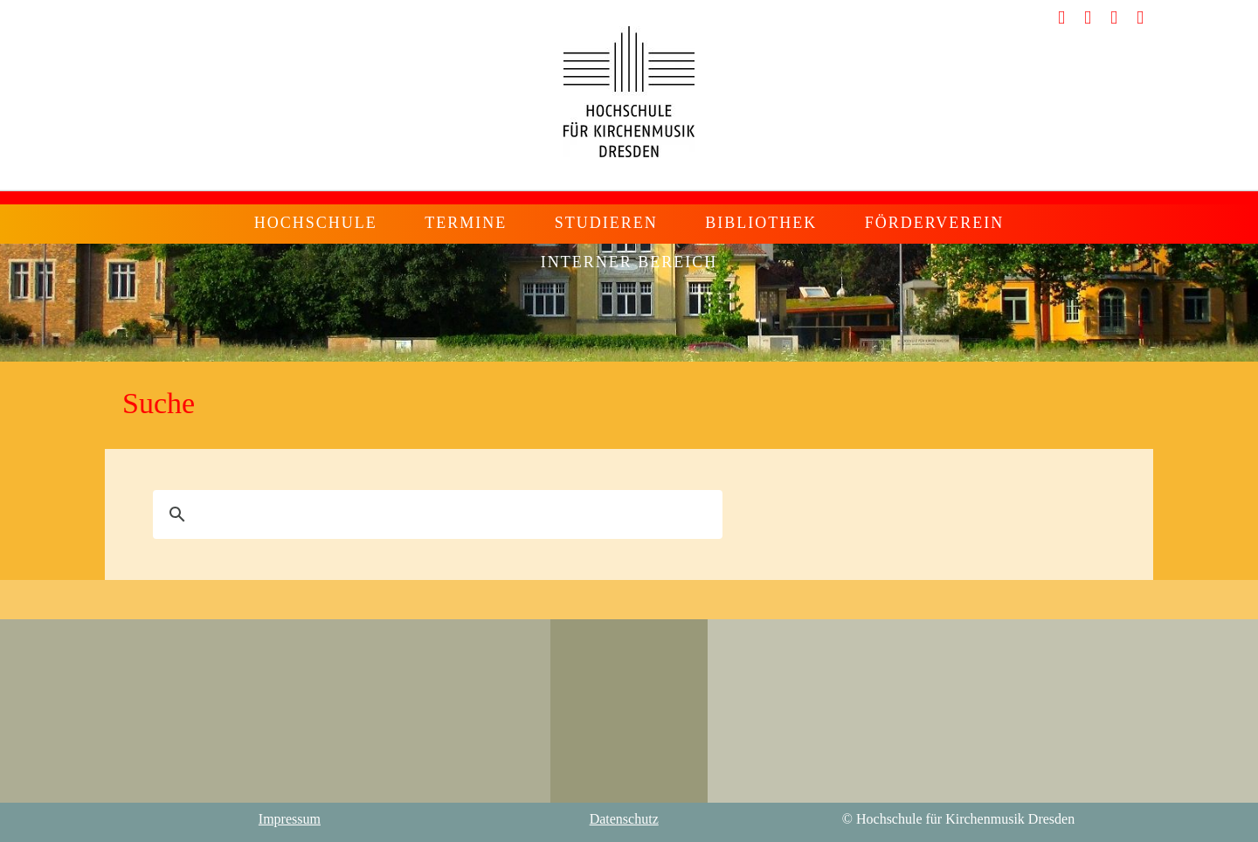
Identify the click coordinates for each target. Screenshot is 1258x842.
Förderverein (935, 222)
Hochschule (315, 222)
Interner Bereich (629, 262)
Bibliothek (761, 222)
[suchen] (435, 514)
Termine (466, 222)
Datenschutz (624, 818)
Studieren (606, 222)
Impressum (290, 818)
